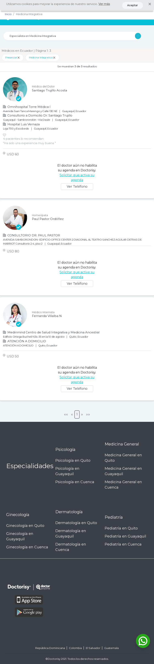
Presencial (12, 57)
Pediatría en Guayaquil (125, 536)
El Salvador (93, 648)
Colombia (75, 648)
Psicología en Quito (72, 460)
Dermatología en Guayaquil (70, 533)
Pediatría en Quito (121, 528)
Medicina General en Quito (123, 458)
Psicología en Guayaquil (67, 471)
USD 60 (13, 154)
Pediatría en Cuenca (123, 544)
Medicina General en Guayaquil (123, 471)
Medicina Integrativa (42, 57)
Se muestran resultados (77, 66)
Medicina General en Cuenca (123, 485)
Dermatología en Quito (76, 523)
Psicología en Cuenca (74, 482)
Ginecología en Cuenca (27, 547)
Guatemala (111, 648)
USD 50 (13, 356)
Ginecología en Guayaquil (19, 536)
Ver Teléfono (77, 186)
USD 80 (13, 251)
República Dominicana (50, 648)
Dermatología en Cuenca (70, 547)
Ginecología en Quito (25, 525)
